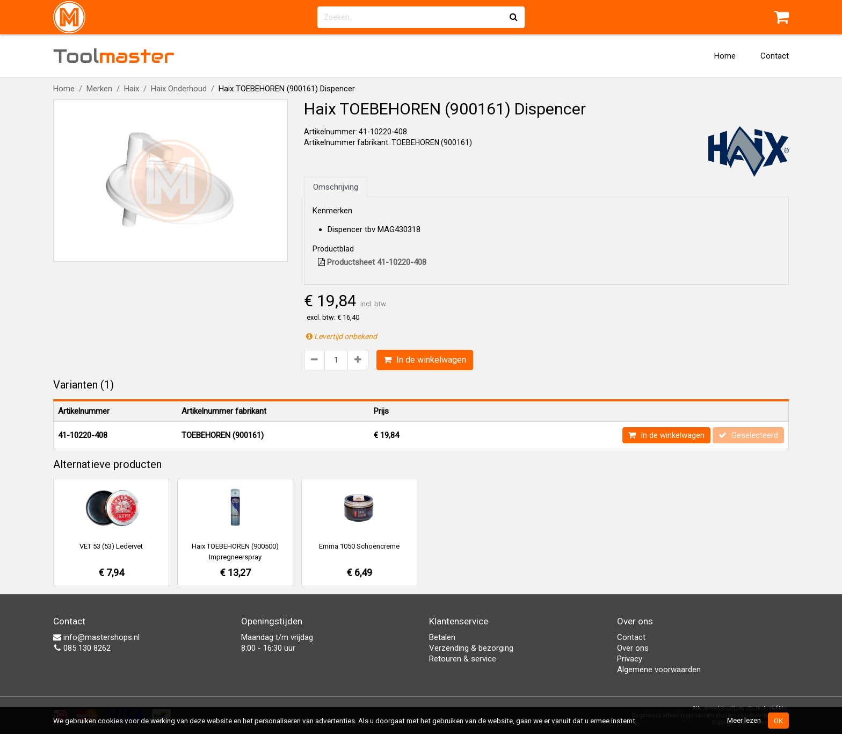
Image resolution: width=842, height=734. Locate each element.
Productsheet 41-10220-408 (372, 262)
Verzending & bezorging (471, 648)
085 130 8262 (82, 648)
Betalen (442, 637)
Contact (774, 56)
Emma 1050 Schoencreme (359, 546)
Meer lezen (744, 720)
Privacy (629, 659)
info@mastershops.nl (96, 637)
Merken (99, 88)
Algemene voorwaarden (659, 669)
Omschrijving (335, 187)
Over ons (633, 648)
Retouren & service (462, 659)
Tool (114, 56)
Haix (131, 88)
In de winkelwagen (424, 360)
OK (778, 720)
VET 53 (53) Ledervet (111, 546)
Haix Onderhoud (179, 88)
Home (725, 56)
